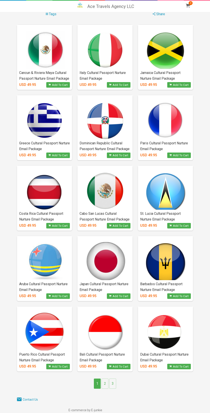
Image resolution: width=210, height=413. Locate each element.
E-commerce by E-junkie (85, 410)
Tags (51, 14)
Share (159, 14)
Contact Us (30, 399)
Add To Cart (58, 85)
